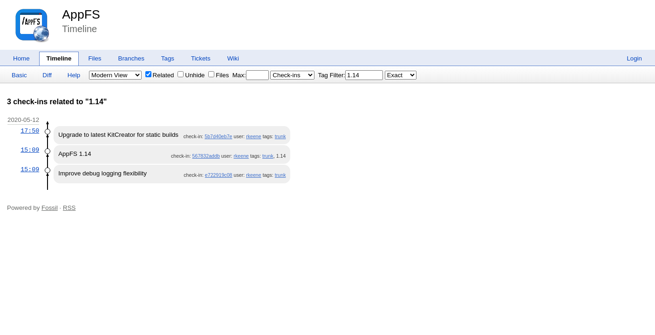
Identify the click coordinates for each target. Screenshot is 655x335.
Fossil (49, 207)
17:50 (29, 131)
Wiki (233, 58)
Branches (131, 58)
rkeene (253, 136)
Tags (167, 58)
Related (159, 75)
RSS (69, 207)
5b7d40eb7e (218, 136)
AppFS (81, 14)
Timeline (59, 58)
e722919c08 (218, 175)
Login (634, 58)
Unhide (191, 75)
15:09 (29, 150)
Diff (47, 75)
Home (21, 58)
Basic (19, 75)
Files (94, 58)
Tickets (201, 58)
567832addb (206, 156)
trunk (280, 136)
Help (74, 75)
